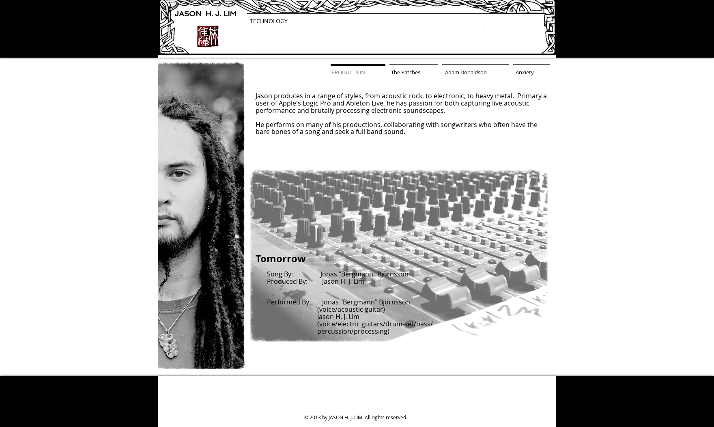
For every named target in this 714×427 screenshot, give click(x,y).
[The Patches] (405, 72)
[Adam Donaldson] (465, 72)
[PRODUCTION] (348, 72)
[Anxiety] (524, 72)
